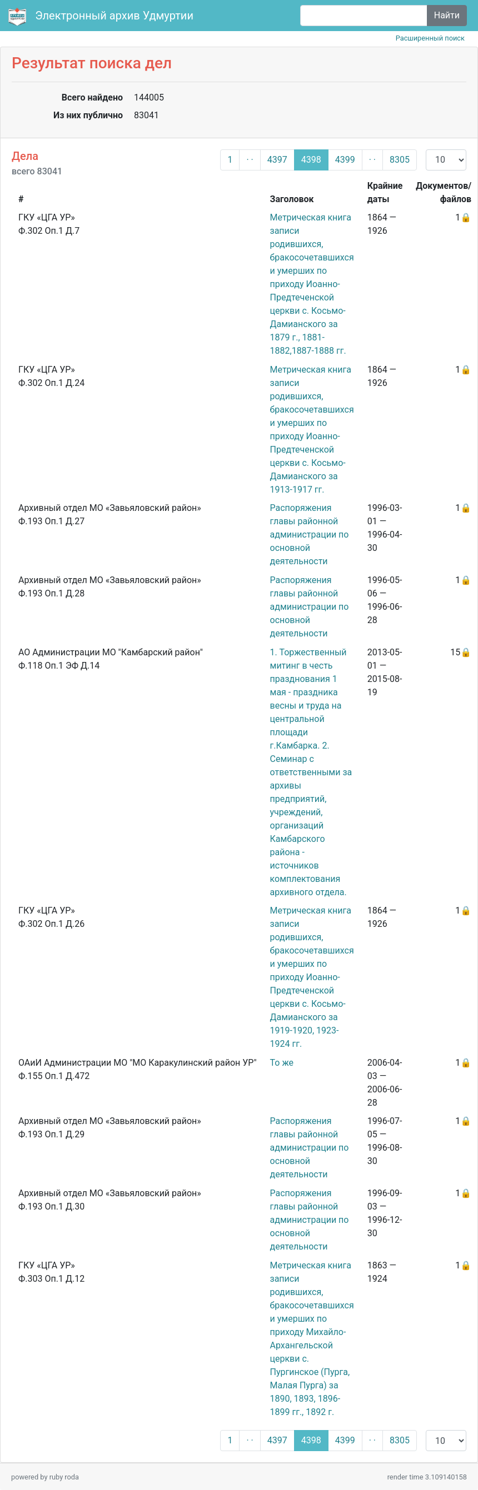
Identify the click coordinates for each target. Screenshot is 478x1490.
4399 (345, 159)
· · (249, 159)
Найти (447, 15)
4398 (311, 159)
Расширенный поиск (430, 38)
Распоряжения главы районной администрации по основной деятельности (309, 534)
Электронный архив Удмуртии (102, 17)
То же (281, 1062)
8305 (400, 159)
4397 (277, 159)
